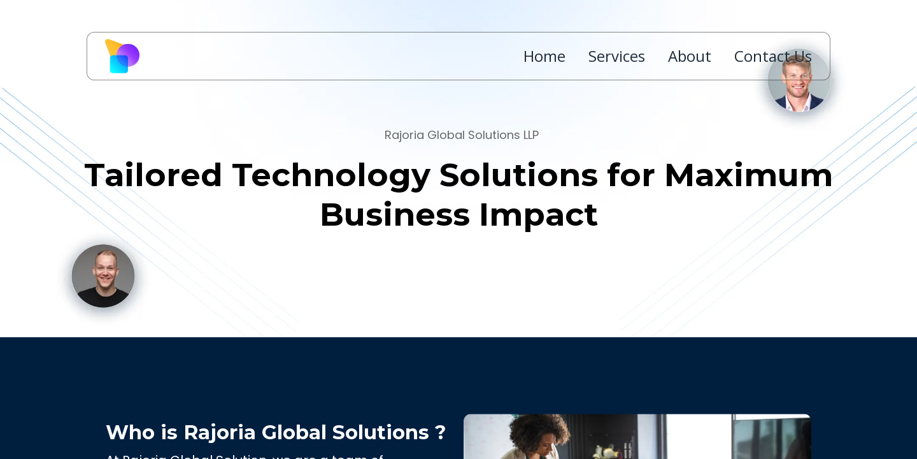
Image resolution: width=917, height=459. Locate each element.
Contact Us (773, 56)
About (689, 56)
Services (616, 56)
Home (544, 56)
